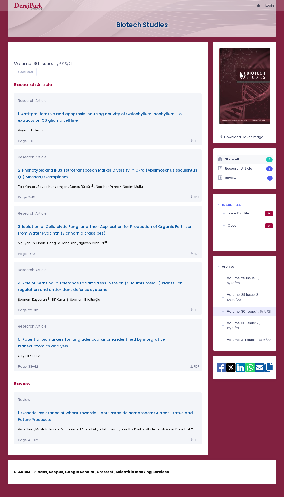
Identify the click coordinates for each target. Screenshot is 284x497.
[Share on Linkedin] (240, 370)
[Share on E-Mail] (259, 370)
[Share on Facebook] (221, 370)
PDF (194, 141)
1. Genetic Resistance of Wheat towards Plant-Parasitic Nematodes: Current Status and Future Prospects (105, 416)
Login (269, 5)
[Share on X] (231, 367)
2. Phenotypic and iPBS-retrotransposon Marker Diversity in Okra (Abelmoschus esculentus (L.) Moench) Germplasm (107, 173)
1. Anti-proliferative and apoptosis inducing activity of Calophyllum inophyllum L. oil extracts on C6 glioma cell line (101, 117)
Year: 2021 (25, 72)
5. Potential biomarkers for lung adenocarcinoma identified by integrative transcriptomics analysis (91, 343)
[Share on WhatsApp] (250, 370)
